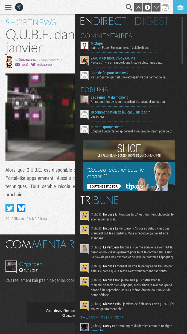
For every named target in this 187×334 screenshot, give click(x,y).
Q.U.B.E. (32, 218)
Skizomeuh (28, 59)
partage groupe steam (107, 127)
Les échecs (97, 116)
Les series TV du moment (109, 97)
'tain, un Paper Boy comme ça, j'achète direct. (120, 47)
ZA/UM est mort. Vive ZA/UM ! (113, 58)
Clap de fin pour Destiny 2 (109, 73)
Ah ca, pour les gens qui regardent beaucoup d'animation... (129, 101)
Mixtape (97, 43)
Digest (152, 21)
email (25, 65)
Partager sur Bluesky (21, 208)
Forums (94, 90)
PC (7, 218)
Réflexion (18, 218)
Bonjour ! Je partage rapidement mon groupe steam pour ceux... (132, 131)
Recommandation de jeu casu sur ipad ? (120, 112)
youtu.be (97, 330)
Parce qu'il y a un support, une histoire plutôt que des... (127, 62)
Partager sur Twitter (9, 208)
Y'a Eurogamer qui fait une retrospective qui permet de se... (129, 77)
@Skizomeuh (44, 65)
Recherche (129, 7)
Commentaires (106, 36)
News (43, 218)
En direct (103, 21)
